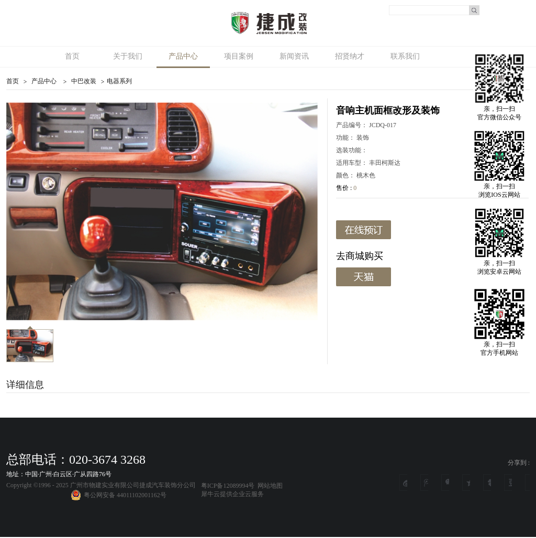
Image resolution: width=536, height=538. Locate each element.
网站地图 (268, 485)
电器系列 (119, 81)
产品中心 (44, 81)
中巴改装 (83, 81)
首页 (72, 56)
